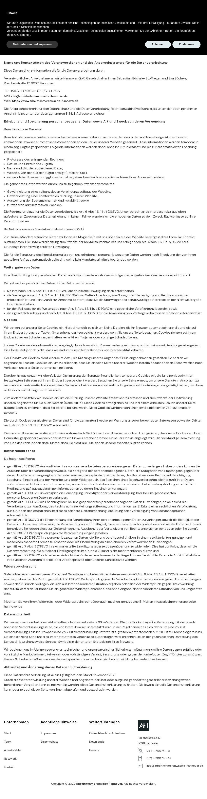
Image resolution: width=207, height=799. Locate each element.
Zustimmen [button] (186, 787)
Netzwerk (129, 12)
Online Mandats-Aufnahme (181, 12)
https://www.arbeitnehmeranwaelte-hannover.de (45, 101)
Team (69, 12)
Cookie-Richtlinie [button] (22, 770)
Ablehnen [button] (158, 787)
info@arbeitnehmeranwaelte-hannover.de (39, 96)
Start (55, 12)
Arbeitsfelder (89, 12)
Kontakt (148, 12)
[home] (26, 12)
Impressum (48, 733)
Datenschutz (49, 741)
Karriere (110, 12)
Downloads (96, 741)
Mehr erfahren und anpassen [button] (32, 787)
